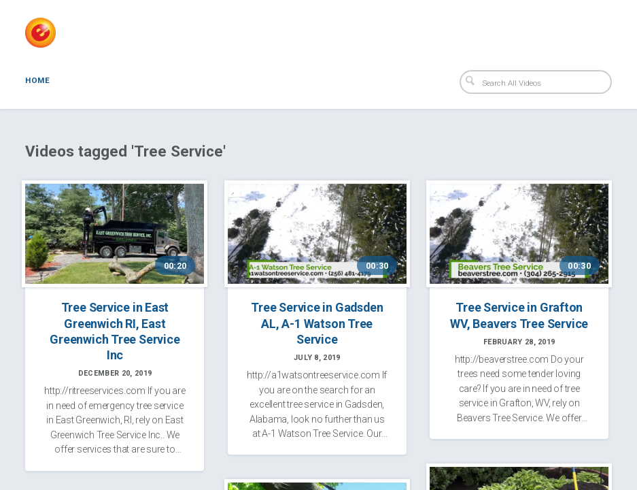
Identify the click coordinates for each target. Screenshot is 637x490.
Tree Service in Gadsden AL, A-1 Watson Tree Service (317, 322)
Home (37, 80)
